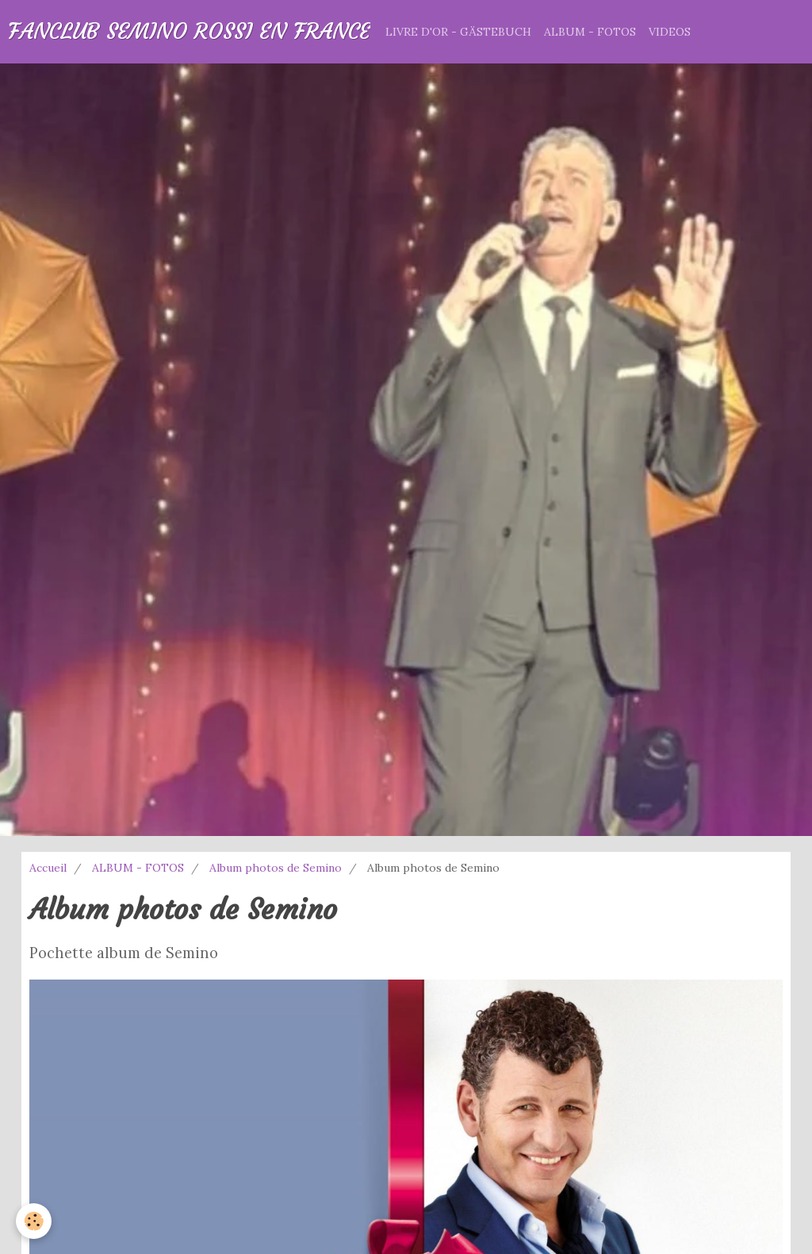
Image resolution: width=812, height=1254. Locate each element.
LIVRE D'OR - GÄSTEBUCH (458, 32)
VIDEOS (670, 32)
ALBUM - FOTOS (590, 32)
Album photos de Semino (275, 868)
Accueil (48, 868)
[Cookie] (34, 1221)
